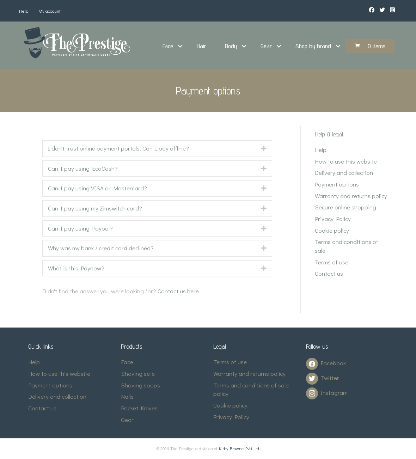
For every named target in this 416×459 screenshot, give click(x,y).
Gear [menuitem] (266, 46)
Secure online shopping (345, 207)
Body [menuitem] (231, 46)
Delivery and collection (344, 173)
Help (320, 150)
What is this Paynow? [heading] (76, 268)
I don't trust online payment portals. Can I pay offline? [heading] (118, 148)
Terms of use (331, 262)
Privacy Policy (333, 219)
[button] (180, 46)
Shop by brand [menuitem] (313, 46)
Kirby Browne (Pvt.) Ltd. (239, 448)
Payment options (337, 184)
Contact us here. (179, 291)
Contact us (329, 273)
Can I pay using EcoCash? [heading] (83, 168)
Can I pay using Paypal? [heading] (80, 228)
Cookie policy (332, 230)
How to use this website (346, 161)
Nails (127, 396)
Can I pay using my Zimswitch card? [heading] (95, 208)
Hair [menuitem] (201, 46)
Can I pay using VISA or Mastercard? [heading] (97, 188)
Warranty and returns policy (351, 196)
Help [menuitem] (23, 11)
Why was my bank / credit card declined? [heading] (101, 248)
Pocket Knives (139, 408)
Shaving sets (138, 373)
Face (127, 362)
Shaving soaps (140, 385)
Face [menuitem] (168, 46)
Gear (127, 420)
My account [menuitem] (49, 11)
